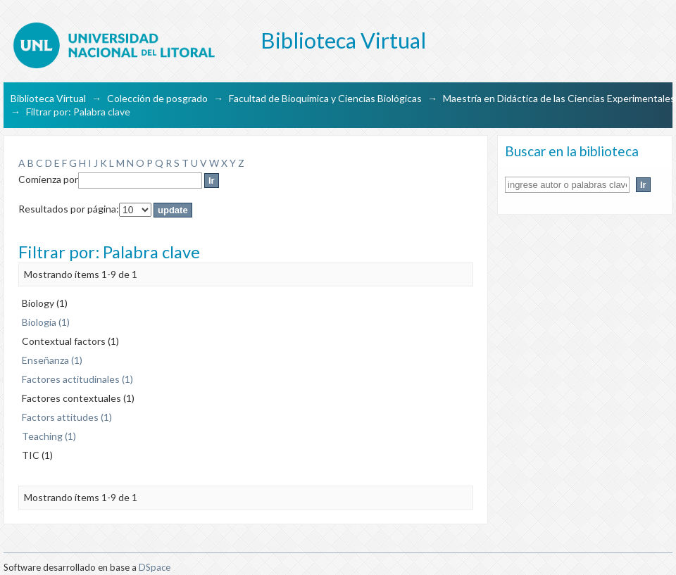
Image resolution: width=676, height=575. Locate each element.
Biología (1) (46, 322)
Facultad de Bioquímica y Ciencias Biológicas (325, 98)
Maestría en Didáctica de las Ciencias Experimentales (559, 98)
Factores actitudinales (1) (77, 379)
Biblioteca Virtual (48, 98)
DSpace (154, 567)
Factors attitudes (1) (67, 417)
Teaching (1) (49, 436)
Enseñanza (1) (52, 360)
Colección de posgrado (157, 98)
